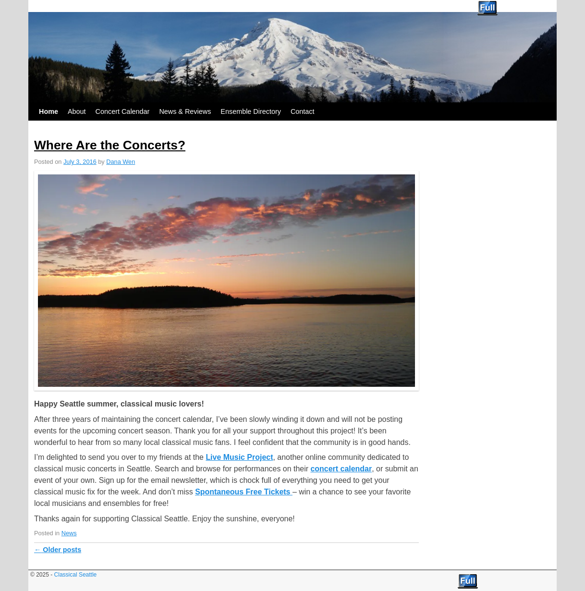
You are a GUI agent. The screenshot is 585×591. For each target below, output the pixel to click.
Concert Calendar (123, 111)
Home (48, 111)
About (77, 111)
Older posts (57, 550)
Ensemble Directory (250, 111)
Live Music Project (239, 457)
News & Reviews (185, 111)
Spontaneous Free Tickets (243, 492)
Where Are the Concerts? (109, 145)
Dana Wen (120, 161)
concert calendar (341, 469)
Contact (303, 111)
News (69, 533)
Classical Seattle (60, 6)
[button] (226, 281)
